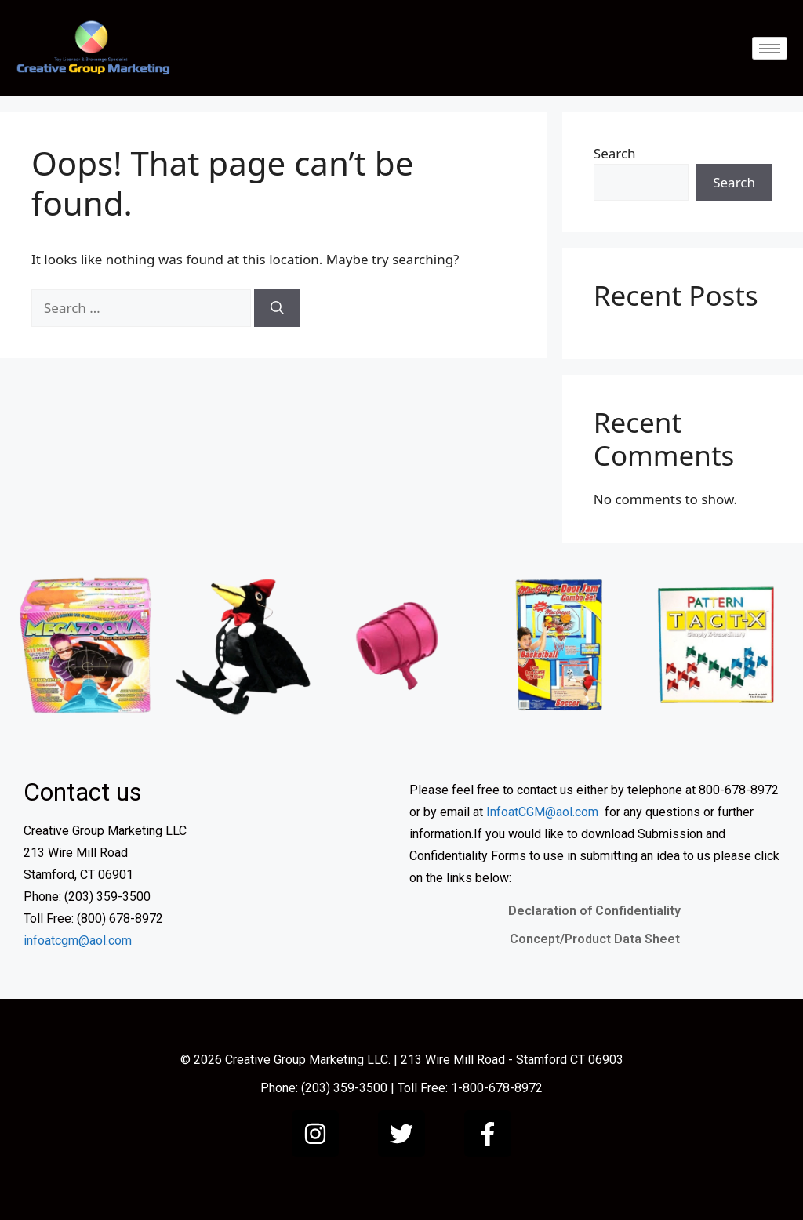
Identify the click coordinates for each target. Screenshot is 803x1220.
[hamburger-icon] (769, 48)
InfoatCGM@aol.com (542, 811)
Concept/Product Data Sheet (595, 938)
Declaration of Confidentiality (594, 910)
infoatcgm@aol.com (78, 940)
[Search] (277, 308)
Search (615, 153)
